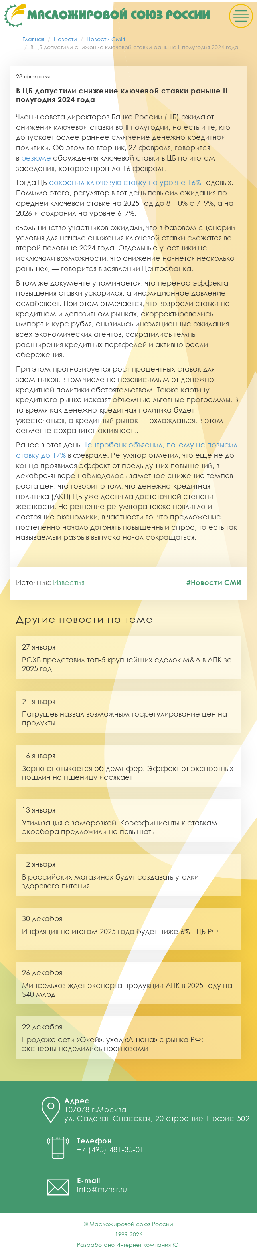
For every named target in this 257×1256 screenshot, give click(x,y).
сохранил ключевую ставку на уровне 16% (125, 182)
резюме (36, 157)
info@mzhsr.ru (102, 1189)
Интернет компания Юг (148, 1244)
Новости (65, 39)
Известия (69, 582)
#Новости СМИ (213, 582)
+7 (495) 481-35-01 (110, 1149)
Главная (33, 39)
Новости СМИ (106, 39)
